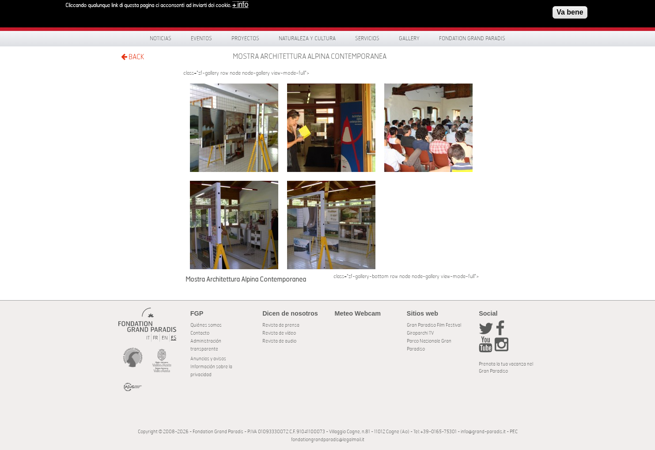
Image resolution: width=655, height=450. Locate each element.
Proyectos (245, 38)
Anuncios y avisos (208, 358)
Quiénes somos (206, 325)
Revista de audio (279, 341)
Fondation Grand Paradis (472, 38)
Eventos (201, 38)
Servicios (367, 38)
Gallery (409, 38)
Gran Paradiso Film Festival (434, 325)
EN (165, 338)
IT (148, 338)
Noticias (160, 38)
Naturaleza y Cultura (307, 38)
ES (173, 338)
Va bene (570, 10)
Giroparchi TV (420, 333)
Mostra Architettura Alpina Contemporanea (309, 56)
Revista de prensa (280, 325)
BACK (132, 57)
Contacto (199, 333)
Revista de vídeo (279, 333)
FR (155, 338)
